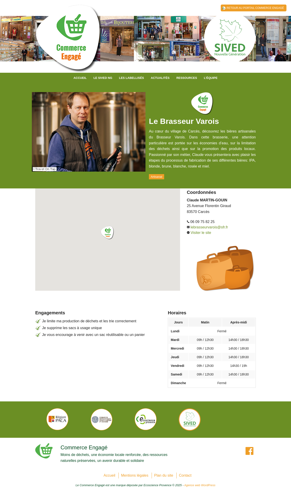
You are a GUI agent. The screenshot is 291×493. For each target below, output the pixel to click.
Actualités (160, 78)
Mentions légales (134, 475)
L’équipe (211, 78)
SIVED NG (69, 41)
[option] (57, 419)
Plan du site (163, 475)
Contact (185, 475)
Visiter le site (201, 233)
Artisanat (156, 176)
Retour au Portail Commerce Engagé (255, 8)
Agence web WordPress (199, 485)
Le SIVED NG (102, 78)
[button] (107, 233)
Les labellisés (131, 78)
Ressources (186, 78)
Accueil (80, 78)
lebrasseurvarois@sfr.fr (209, 227)
